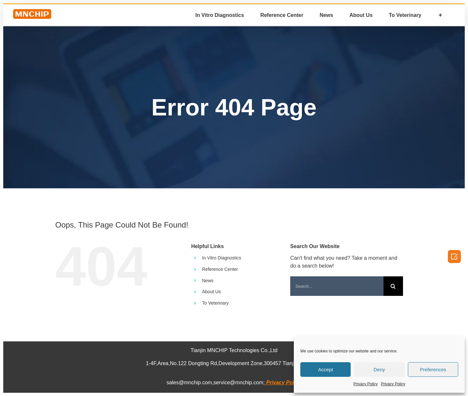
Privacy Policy (365, 384)
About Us (211, 291)
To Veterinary (215, 303)
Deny (379, 369)
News (208, 280)
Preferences (433, 369)
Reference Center (220, 269)
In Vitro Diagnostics (221, 257)
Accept (325, 369)
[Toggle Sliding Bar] (440, 15)
